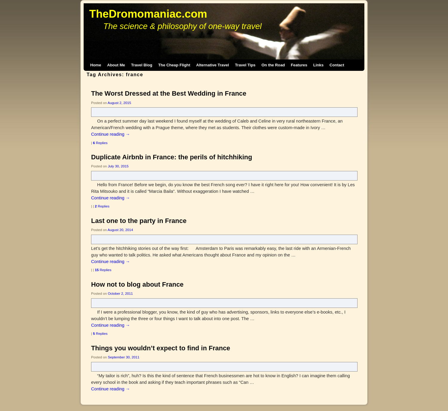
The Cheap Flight (174, 65)
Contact (336, 65)
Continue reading (110, 134)
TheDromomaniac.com (148, 14)
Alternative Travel (212, 65)
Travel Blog (141, 65)
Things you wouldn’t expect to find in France (160, 348)
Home (95, 65)
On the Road (273, 65)
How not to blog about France (137, 284)
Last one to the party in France (138, 220)
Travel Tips (245, 65)
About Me (116, 65)
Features (299, 65)
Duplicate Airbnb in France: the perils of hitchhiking (171, 157)
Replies (100, 143)
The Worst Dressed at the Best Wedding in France (168, 93)
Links (318, 65)
